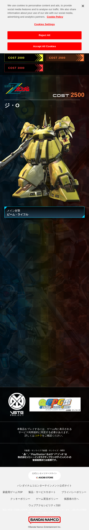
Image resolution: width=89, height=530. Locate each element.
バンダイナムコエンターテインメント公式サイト (44, 485)
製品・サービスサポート (42, 492)
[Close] (83, 4)
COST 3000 (16, 67)
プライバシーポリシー (73, 492)
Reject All (44, 33)
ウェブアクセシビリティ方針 (44, 505)
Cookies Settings (44, 22)
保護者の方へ (71, 498)
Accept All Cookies (44, 44)
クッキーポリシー (20, 498)
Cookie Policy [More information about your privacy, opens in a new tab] (55, 15)
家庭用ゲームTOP (13, 492)
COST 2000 (16, 57)
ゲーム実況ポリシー (47, 498)
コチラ (38, 435)
